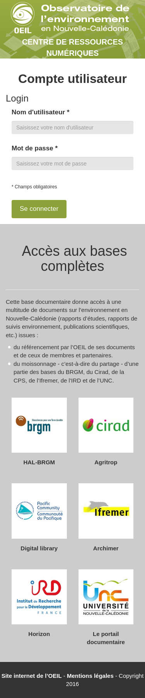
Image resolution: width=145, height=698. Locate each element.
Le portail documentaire (106, 638)
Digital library (39, 548)
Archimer (106, 548)
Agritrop (105, 462)
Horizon (39, 634)
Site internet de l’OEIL (32, 675)
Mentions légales (90, 675)
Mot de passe (35, 148)
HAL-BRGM (39, 462)
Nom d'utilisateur (41, 112)
